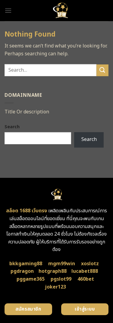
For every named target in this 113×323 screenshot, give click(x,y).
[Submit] (102, 70)
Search (12, 127)
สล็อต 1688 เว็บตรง (26, 210)
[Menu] (8, 10)
